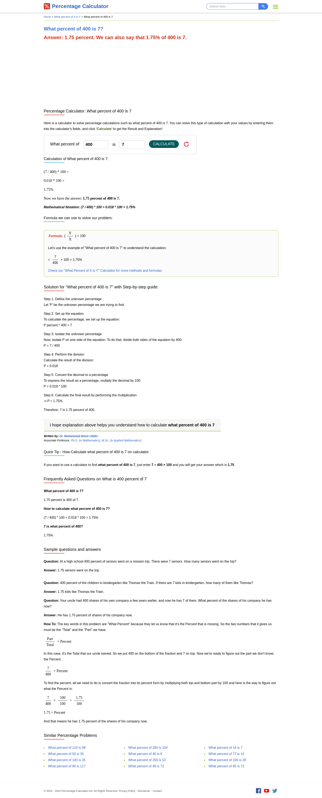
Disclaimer (144, 790)
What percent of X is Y (67, 16)
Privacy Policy (127, 790)
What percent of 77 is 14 (226, 754)
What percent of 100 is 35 (67, 760)
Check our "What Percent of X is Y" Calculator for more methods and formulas (105, 270)
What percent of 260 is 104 (148, 747)
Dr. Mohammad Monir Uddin (78, 436)
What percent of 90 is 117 (67, 766)
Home (47, 16)
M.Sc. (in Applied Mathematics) (121, 440)
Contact (157, 790)
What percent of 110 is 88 (67, 747)
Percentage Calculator (76, 6)
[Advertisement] (161, 74)
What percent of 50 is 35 (66, 754)
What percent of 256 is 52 (147, 760)
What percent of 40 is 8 (145, 754)
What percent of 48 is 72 (146, 766)
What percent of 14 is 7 (226, 747)
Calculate (164, 144)
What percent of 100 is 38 (227, 760)
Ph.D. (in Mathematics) (85, 440)
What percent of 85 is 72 (226, 766)
